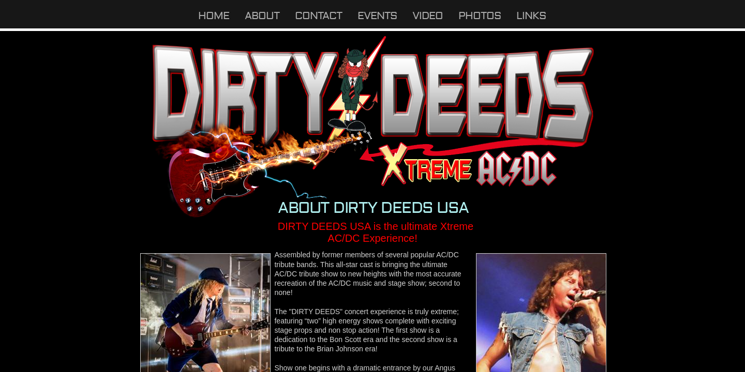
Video (427, 15)
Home (213, 15)
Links (531, 15)
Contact (318, 15)
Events (377, 15)
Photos (479, 15)
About (262, 15)
